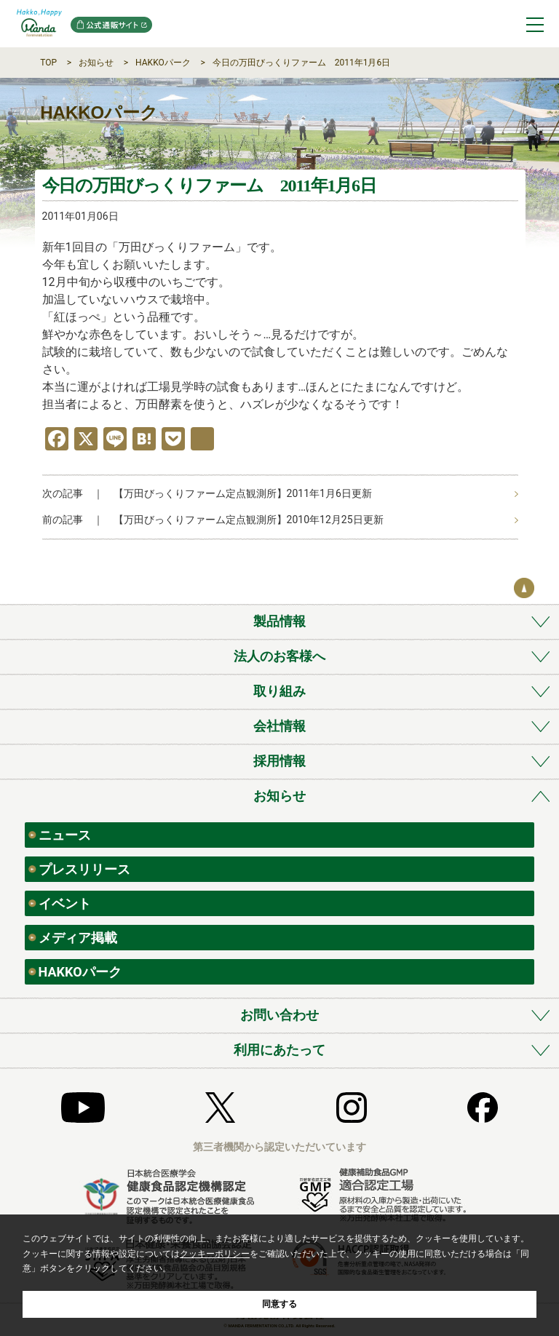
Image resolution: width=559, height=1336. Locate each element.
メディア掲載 (78, 937)
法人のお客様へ (279, 656)
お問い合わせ (279, 1014)
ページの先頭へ (524, 588)
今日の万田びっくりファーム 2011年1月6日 (301, 62)
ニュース (65, 835)
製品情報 (279, 621)
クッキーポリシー (215, 1254)
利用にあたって (279, 1049)
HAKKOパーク (163, 62)
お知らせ (96, 62)
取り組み (279, 691)
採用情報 (279, 760)
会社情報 (279, 725)
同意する (279, 1304)
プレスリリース (84, 869)
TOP (48, 62)
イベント (65, 903)
